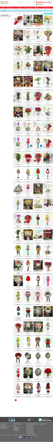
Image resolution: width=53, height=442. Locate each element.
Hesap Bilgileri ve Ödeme (17, 427)
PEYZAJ (37, 7)
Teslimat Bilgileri (16, 429)
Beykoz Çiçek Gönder (29, 428)
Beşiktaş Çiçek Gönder (29, 427)
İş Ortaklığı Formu (16, 430)
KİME (3, 7)
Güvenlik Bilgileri (16, 428)
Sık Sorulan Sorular (3, 428)
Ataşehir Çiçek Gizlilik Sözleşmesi (6, 426)
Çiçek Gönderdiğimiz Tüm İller (31, 433)
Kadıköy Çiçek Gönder (29, 430)
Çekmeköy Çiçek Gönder (30, 429)
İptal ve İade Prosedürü (4, 427)
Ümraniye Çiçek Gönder (30, 431)
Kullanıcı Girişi (20, 2)
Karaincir (4, 10)
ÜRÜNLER (18, 7)
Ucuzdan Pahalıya (17, 13)
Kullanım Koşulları (3, 425)
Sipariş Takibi (28, 2)
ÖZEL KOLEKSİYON (28, 7)
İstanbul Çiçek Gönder (29, 425)
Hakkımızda (15, 426)
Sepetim (34, 2)
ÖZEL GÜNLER (10, 7)
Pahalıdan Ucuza (25, 13)
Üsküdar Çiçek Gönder (29, 432)
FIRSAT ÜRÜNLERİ (46, 7)
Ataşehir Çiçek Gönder (29, 426)
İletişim (15, 425)
